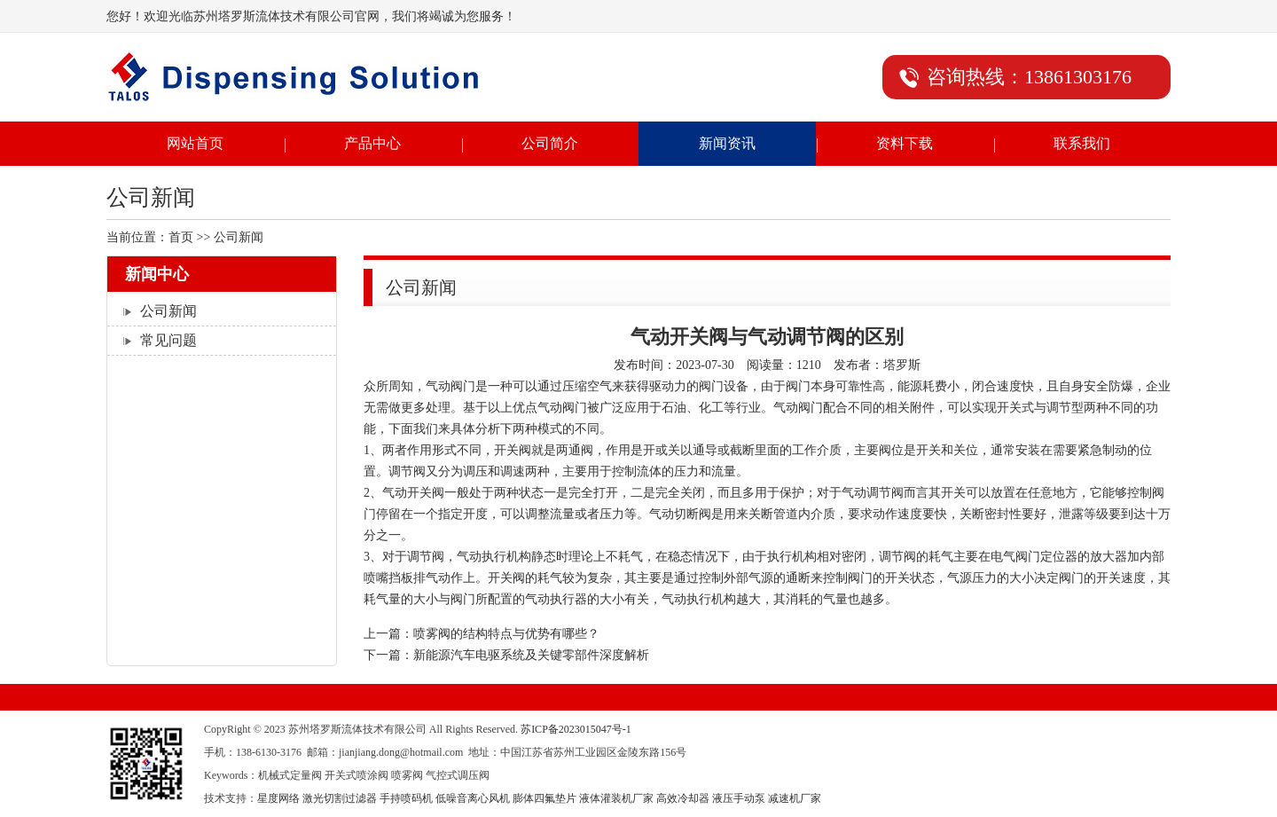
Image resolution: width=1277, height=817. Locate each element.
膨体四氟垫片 (544, 798)
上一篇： (481, 633)
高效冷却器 (682, 798)
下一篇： (506, 655)
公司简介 (549, 143)
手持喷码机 (406, 798)
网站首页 (195, 143)
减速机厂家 (794, 798)
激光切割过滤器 (339, 798)
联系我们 (1082, 143)
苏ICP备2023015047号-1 (576, 729)
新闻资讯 (727, 143)
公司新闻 (168, 310)
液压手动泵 (738, 798)
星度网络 (278, 798)
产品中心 (372, 143)
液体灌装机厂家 (616, 798)
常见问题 (168, 340)
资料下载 (904, 143)
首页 (180, 237)
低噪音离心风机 (472, 798)
